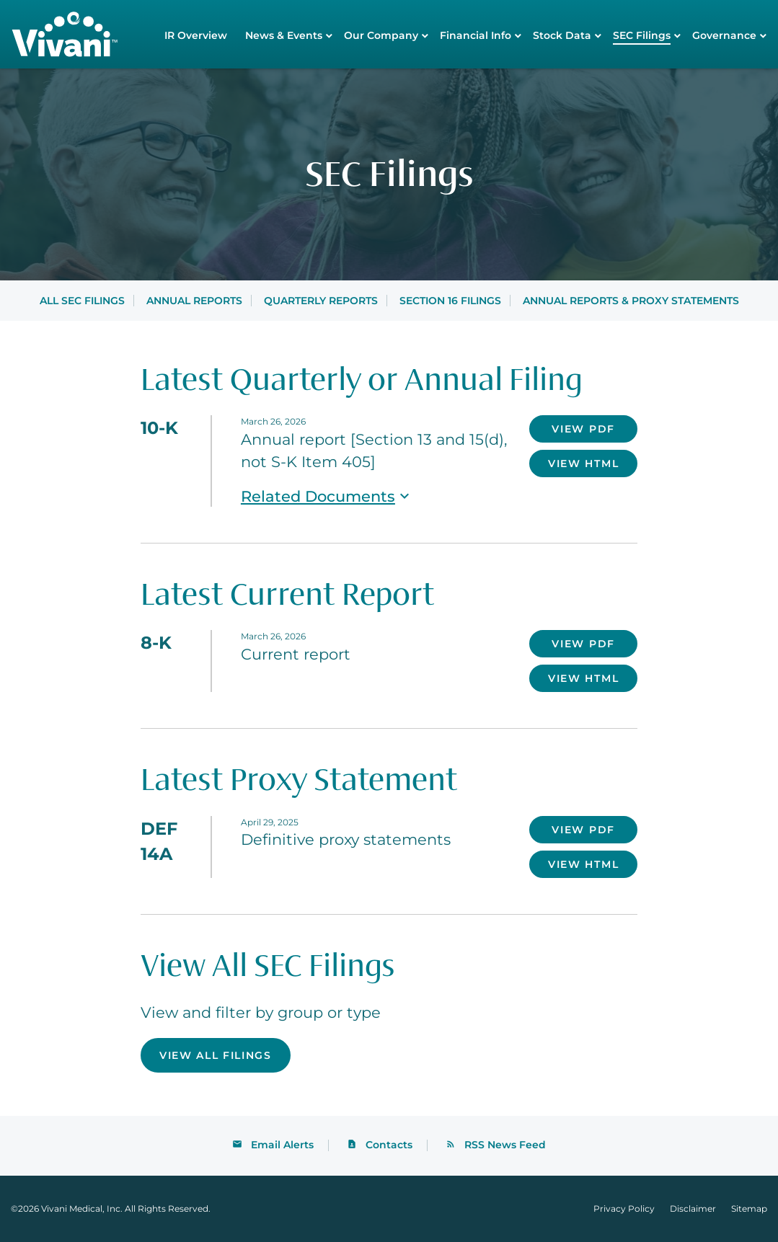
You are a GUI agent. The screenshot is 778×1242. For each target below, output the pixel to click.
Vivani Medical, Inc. (82, 1208)
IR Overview (195, 35)
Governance (724, 35)
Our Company (381, 35)
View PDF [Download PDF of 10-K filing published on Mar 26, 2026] (583, 428)
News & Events (283, 35)
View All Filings (215, 1055)
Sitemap (749, 1209)
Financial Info (475, 35)
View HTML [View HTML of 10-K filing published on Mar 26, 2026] (583, 463)
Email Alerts (282, 1144)
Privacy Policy (624, 1209)
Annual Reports (194, 300)
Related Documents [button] (327, 496)
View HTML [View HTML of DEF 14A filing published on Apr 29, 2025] (583, 864)
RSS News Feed (505, 1144)
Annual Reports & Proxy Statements (631, 300)
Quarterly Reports (321, 300)
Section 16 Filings (450, 300)
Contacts (389, 1144)
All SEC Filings (82, 300)
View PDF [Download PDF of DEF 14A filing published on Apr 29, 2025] (583, 829)
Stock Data (562, 35)
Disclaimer (693, 1209)
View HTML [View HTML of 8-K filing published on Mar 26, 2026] (583, 678)
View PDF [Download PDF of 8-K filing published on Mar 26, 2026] (583, 643)
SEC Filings (642, 35)
